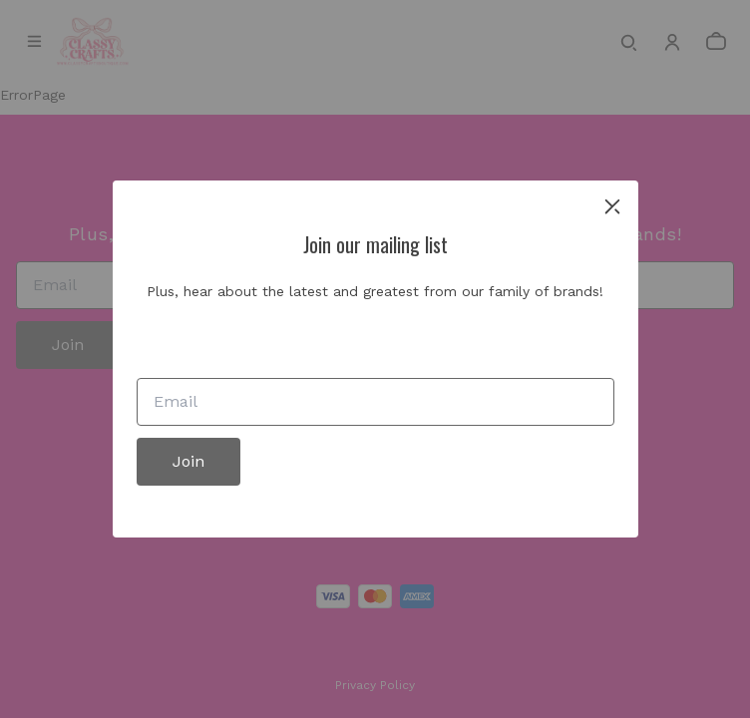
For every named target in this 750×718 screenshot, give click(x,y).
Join (188, 461)
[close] (612, 206)
